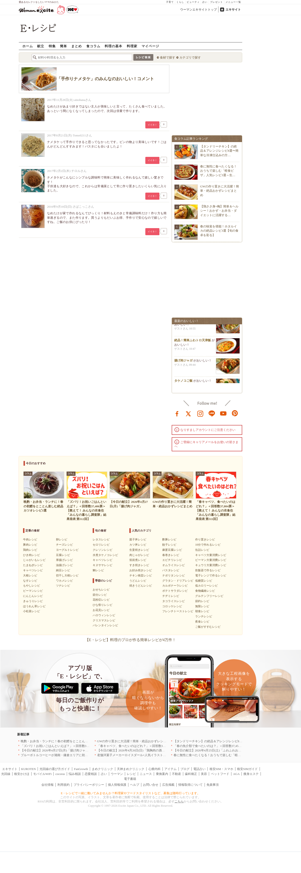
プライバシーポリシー (89, 784)
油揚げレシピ (64, 565)
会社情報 (47, 784)
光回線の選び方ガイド (55, 769)
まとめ (76, 46)
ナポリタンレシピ (173, 575)
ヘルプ (134, 784)
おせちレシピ (101, 589)
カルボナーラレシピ (175, 585)
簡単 (63, 46)
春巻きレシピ (170, 555)
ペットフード (220, 774)
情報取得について (190, 784)
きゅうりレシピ (33, 601)
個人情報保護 (117, 784)
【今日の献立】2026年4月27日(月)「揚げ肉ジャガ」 (56, 750)
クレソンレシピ (102, 550)
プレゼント (216, 2)
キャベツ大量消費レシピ (210, 555)
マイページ (150, 46)
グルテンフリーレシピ (209, 596)
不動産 (176, 774)
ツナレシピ (63, 585)
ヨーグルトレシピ (67, 550)
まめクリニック (102, 769)
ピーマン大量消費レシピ (210, 560)
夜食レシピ (202, 621)
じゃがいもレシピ (34, 560)
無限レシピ (202, 606)
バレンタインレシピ (105, 625)
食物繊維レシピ (205, 590)
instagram (200, 413)
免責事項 (212, 784)
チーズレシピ (64, 544)
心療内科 (154, 769)
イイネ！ (152, 124)
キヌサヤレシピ (102, 565)
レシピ (131, 774)
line (211, 413)
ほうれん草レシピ (34, 606)
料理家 (132, 46)
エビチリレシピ (172, 560)
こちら (179, 801)
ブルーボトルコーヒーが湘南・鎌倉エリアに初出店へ (57, 755)
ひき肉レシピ (31, 555)
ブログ (185, 769)
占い (204, 2)
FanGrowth (81, 769)
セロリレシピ (101, 544)
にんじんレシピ (33, 596)
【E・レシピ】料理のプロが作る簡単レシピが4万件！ (130, 640)
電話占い (199, 769)
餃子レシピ (169, 544)
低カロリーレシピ (206, 585)
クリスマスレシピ (104, 620)
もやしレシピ (31, 585)
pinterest (234, 413)
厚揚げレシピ (64, 560)
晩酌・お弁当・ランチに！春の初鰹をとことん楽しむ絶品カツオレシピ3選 (72, 741)
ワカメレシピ (64, 580)
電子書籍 (130, 779)
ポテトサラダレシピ (175, 590)
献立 (40, 46)
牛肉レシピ (30, 539)
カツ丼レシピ (137, 544)
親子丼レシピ (137, 539)
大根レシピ (30, 575)
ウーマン (117, 774)
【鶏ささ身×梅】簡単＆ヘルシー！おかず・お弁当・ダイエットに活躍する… (219, 211)
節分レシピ (100, 594)
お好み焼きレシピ (140, 570)
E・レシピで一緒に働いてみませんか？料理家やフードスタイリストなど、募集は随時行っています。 (130, 793)
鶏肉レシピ (30, 550)
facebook (177, 413)
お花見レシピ (101, 610)
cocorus (60, 774)
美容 (204, 774)
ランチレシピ (203, 616)
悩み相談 (75, 774)
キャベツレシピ (33, 570)
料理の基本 (113, 46)
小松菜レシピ (31, 611)
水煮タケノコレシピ (105, 555)
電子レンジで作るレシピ (210, 575)
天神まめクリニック (130, 769)
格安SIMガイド (247, 769)
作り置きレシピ (205, 539)
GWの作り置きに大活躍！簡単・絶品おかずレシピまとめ (219, 191)
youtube (223, 413)
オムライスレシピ (173, 565)
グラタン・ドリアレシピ (177, 580)
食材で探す (167, 57)
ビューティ (193, 2)
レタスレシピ (101, 539)
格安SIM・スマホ (221, 769)
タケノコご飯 (183, 382)
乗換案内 (162, 774)
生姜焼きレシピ (139, 550)
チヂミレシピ (170, 596)
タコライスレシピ (173, 601)
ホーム (27, 46)
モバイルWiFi (42, 774)
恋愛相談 (91, 774)
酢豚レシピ (169, 539)
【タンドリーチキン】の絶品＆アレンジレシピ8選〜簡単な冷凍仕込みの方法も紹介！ (232, 741)
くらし (180, 2)
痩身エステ (251, 774)
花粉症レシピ (101, 599)
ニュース (146, 774)
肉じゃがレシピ (139, 555)
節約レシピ (202, 601)
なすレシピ (30, 580)
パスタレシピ (170, 570)
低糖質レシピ (203, 580)
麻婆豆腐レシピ (172, 550)
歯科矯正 (191, 774)
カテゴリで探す (190, 57)
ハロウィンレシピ (104, 615)
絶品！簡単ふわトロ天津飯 (192, 342)
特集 (52, 46)
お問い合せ (150, 784)
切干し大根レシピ (67, 575)
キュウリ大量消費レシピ (210, 565)
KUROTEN (28, 769)
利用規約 (63, 784)
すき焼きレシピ (139, 565)
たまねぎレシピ (33, 565)
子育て (170, 2)
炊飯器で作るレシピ (208, 570)
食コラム (93, 46)
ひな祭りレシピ (102, 605)
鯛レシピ (98, 570)
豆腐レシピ (63, 555)
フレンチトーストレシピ (177, 611)
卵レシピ (61, 539)
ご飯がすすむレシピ (208, 626)
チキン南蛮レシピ (140, 575)
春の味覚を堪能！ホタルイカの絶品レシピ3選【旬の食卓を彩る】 (219, 231)
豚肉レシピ (30, 544)
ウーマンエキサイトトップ (198, 9)
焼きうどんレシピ (140, 585)
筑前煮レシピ (137, 560)
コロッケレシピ (172, 606)
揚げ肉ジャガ (183, 362)
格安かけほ (21, 774)
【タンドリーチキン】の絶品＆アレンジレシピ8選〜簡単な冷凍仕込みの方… (219, 151)
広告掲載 (168, 784)
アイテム (170, 769)
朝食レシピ (202, 611)
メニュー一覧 (233, 2)
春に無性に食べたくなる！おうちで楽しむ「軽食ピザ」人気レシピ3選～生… (218, 171)
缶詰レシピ (202, 550)
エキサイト (233, 9)
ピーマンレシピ (33, 590)
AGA (236, 774)
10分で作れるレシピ (208, 544)
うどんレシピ (137, 580)
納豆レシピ (63, 570)
